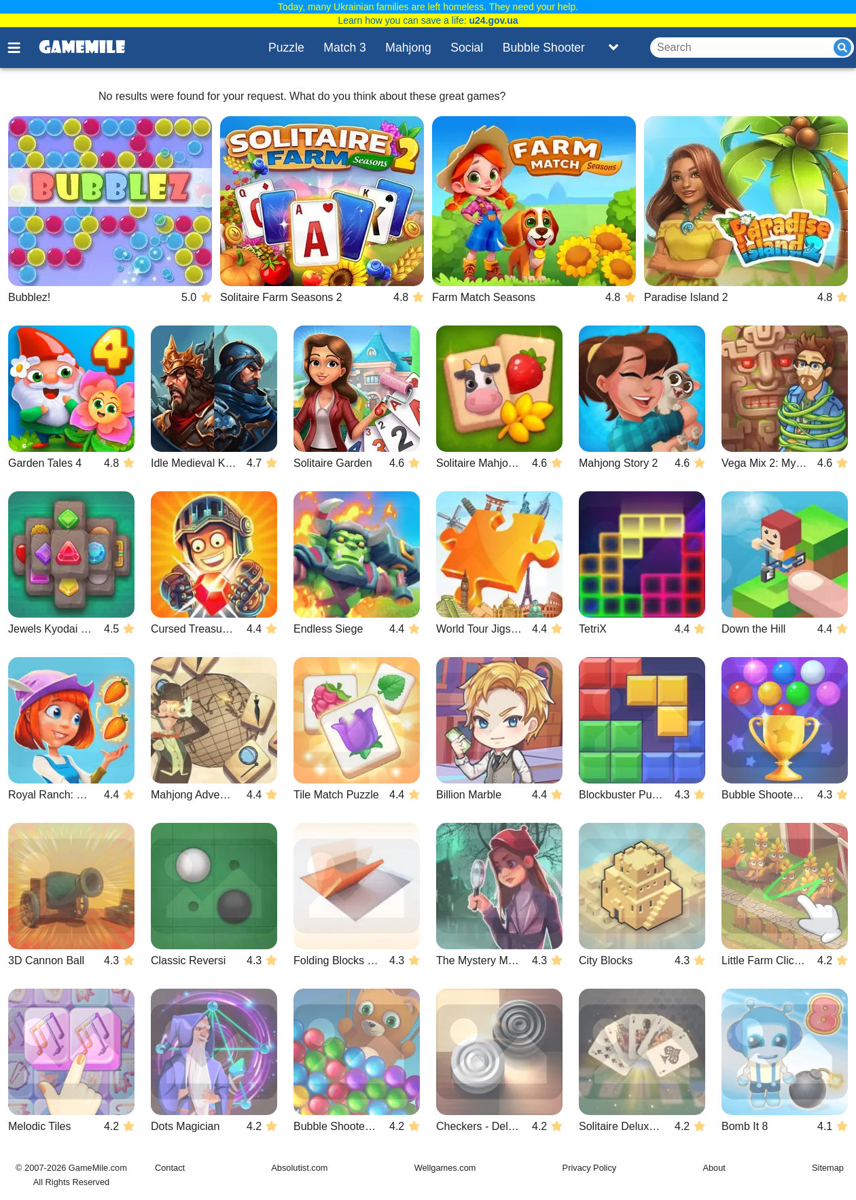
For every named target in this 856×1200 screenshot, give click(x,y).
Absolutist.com (299, 1168)
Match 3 (344, 47)
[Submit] (842, 47)
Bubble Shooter (544, 47)
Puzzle (286, 47)
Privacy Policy (590, 1168)
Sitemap (828, 1168)
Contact (170, 1168)
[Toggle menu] (21, 47)
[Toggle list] (613, 47)
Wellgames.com (445, 1168)
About (713, 1168)
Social (466, 47)
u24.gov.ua (493, 20)
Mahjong (408, 47)
